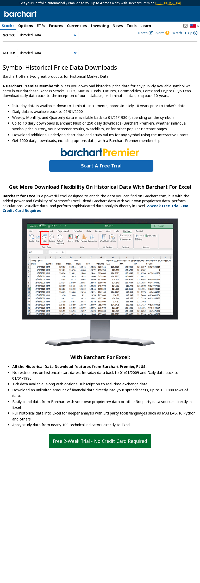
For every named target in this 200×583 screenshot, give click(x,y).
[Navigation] (47, 45)
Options (25, 25)
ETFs (41, 25)
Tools (132, 25)
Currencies (77, 25)
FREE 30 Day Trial (168, 3)
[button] (195, 26)
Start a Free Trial (101, 175)
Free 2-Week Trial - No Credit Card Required (100, 451)
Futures (56, 25)
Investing (100, 25)
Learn (145, 25)
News (118, 25)
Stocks (8, 25)
